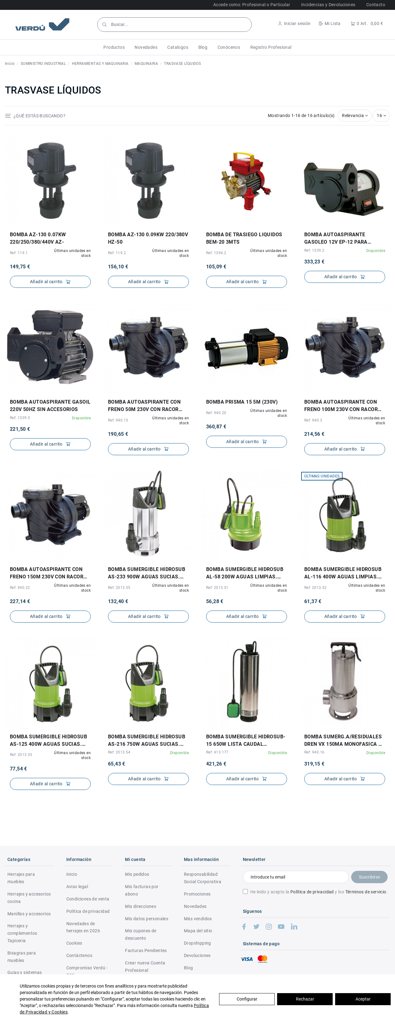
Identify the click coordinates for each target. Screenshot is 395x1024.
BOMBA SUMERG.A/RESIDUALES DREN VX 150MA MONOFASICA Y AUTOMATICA (343, 741)
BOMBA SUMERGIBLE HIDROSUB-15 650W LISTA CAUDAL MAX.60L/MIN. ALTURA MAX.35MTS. (245, 741)
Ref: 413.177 (217, 752)
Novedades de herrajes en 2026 (83, 927)
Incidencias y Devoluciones (328, 4)
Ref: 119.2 (117, 253)
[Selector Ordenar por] (355, 116)
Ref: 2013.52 (315, 587)
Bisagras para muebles (21, 957)
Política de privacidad (312, 891)
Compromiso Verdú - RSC (87, 971)
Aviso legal (77, 886)
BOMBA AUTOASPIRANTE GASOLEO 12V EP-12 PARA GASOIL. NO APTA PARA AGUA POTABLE (340, 239)
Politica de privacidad (88, 911)
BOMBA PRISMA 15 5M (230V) (242, 402)
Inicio (71, 874)
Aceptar (363, 999)
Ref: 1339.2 (314, 250)
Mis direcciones (140, 906)
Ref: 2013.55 (119, 587)
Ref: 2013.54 (119, 752)
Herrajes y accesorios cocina (29, 898)
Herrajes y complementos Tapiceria (22, 933)
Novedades (195, 906)
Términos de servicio (365, 891)
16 (381, 115)
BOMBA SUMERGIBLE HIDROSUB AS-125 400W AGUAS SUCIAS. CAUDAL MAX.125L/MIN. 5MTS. (48, 741)
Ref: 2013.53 (21, 755)
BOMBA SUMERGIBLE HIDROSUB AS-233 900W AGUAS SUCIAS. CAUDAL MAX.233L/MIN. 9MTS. (146, 573)
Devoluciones (197, 955)
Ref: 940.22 (20, 587)
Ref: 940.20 (216, 413)
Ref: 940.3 (313, 420)
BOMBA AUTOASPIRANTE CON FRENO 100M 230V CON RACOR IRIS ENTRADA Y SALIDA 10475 (341, 406)
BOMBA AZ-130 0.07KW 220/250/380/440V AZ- (38, 238)
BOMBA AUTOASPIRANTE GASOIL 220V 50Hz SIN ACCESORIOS (50, 405)
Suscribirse (369, 877)
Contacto (375, 4)
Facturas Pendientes (146, 950)
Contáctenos (79, 955)
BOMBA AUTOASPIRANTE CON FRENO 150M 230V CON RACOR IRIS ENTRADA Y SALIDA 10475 (47, 573)
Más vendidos (198, 918)
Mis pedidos (137, 874)
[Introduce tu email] (296, 877)
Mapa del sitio (198, 930)
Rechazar (305, 999)
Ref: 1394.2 (216, 253)
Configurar (247, 999)
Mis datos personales (146, 918)
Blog (188, 967)
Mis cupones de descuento (140, 934)
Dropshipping (197, 943)
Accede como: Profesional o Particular (251, 4)
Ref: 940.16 (314, 752)
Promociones (197, 894)
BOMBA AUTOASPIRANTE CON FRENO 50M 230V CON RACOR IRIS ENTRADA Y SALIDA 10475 (145, 406)
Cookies (74, 943)
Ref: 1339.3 (20, 418)
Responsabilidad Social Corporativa (202, 878)
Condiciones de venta (88, 898)
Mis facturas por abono (141, 890)
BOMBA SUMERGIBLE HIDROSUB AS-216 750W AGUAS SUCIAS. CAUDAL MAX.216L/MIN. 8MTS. (146, 741)
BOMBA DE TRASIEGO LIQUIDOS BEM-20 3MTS (244, 238)
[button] (114, 47)
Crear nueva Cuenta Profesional (145, 966)
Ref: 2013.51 (217, 587)
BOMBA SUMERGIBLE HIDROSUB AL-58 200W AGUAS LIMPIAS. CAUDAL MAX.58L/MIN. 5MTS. (244, 573)
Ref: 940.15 (118, 420)
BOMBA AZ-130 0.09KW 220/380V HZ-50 (148, 238)
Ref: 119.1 (19, 253)
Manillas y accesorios (29, 913)
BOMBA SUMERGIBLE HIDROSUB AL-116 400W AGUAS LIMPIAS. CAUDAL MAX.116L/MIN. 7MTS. (342, 573)
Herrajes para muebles (21, 878)
